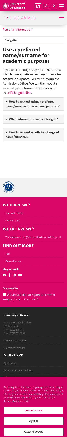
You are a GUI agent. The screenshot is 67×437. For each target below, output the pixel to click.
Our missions (12, 220)
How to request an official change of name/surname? (32, 134)
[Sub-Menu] (61, 18)
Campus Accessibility (15, 340)
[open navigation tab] (61, 6)
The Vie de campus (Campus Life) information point (33, 237)
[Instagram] (14, 275)
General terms (13, 261)
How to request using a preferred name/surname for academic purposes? (33, 103)
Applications (10, 363)
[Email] (4, 275)
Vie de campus (20, 18)
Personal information (17, 29)
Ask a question (11, 377)
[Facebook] (9, 275)
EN (38, 6)
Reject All (33, 423)
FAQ (7, 254)
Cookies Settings (33, 412)
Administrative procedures (18, 370)
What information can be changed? (33, 119)
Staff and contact (14, 213)
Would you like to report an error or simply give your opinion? (29, 297)
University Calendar (14, 347)
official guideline (19, 93)
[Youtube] (20, 275)
